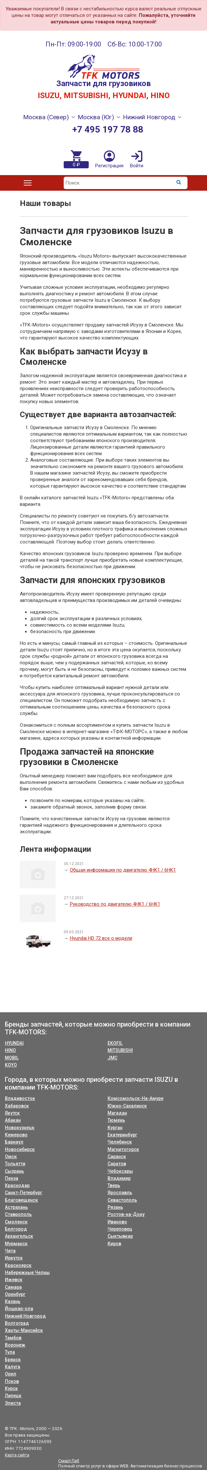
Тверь (114, 1185)
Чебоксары (120, 1171)
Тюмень (116, 1120)
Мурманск (16, 1243)
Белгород (16, 1229)
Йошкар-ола (19, 1308)
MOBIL (12, 1057)
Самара (13, 1287)
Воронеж (15, 1345)
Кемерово (16, 1134)
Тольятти (15, 1163)
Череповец (120, 1229)
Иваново (117, 1221)
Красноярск (18, 1265)
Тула (10, 1352)
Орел (10, 1373)
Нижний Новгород (25, 1316)
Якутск (12, 1113)
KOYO (11, 1064)
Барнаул (14, 1141)
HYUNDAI (14, 1043)
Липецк (13, 1395)
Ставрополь (18, 1214)
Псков (12, 1381)
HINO (10, 1050)
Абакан (13, 1120)
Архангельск (19, 1236)
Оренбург (15, 1294)
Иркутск (14, 1257)
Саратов (117, 1163)
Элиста (13, 1403)
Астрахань (16, 1207)
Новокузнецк (19, 1127)
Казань (12, 1301)
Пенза (11, 1178)
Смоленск (16, 1221)
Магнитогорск (123, 1149)
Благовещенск (21, 1200)
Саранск (117, 1156)
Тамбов (13, 1337)
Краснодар (17, 1185)
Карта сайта (17, 1454)
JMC (112, 1057)
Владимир (119, 1178)
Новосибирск (20, 1149)
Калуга (12, 1366)
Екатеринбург (122, 1134)
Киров (114, 1243)
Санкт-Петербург (23, 1192)
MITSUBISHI (120, 1050)
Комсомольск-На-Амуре (135, 1098)
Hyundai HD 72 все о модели (101, 938)
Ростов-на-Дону (126, 1214)
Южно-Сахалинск (127, 1105)
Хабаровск (17, 1105)
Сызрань (14, 1171)
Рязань (115, 1207)
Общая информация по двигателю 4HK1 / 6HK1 (123, 870)
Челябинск (120, 1141)
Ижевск (13, 1279)
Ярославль (120, 1192)
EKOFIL (115, 1043)
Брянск (13, 1359)
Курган (115, 1127)
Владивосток (20, 1098)
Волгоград (17, 1323)
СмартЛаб (68, 1460)
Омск (11, 1156)
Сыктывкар (120, 1236)
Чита (10, 1250)
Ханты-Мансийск (24, 1330)
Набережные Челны (27, 1272)
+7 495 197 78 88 (107, 129)
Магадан (117, 1113)
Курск (11, 1388)
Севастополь (122, 1200)
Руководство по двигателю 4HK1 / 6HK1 (115, 904)
